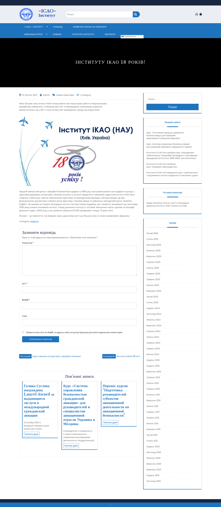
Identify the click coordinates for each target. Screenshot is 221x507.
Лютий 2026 (152, 233)
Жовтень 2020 (153, 458)
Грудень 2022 (153, 365)
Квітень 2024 (152, 354)
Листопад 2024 (153, 313)
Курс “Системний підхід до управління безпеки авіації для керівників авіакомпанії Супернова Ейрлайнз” (165, 135)
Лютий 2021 (151, 434)
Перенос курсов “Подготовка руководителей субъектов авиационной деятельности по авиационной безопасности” (116, 401)
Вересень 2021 (153, 400)
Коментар (28, 242)
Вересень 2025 (153, 256)
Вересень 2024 (153, 325)
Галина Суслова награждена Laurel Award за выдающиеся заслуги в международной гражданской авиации (39, 401)
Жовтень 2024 (153, 319)
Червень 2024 (153, 342)
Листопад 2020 (153, 452)
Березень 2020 (153, 469)
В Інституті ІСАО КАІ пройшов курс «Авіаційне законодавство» (161, 165)
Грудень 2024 (153, 308)
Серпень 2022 (153, 377)
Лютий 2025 (152, 296)
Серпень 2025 (153, 262)
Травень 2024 (153, 348)
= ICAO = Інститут (33, 26)
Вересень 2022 (153, 371)
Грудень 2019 (152, 475)
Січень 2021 (152, 440)
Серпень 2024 (153, 331)
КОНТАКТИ (110, 34)
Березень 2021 (153, 429)
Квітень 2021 (152, 423)
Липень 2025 (152, 267)
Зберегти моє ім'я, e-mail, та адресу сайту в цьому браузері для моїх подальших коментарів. (74, 332)
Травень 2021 (152, 417)
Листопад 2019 (153, 481)
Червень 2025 (153, 273)
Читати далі (32, 434)
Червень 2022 (153, 388)
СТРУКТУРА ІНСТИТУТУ (83, 34)
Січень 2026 (152, 239)
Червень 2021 (153, 411)
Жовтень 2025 (153, 250)
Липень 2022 (152, 383)
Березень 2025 (153, 290)
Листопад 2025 (153, 244)
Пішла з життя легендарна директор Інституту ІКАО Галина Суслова (167, 204)
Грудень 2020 (153, 446)
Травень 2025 (153, 279)
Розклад (57, 26)
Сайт (24, 316)
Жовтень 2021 (153, 394)
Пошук (136, 14)
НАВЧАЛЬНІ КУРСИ (33, 34)
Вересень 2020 (153, 463)
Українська (128, 37)
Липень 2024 (152, 337)
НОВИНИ (57, 34)
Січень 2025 (152, 302)
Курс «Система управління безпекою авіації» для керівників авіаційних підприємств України (169, 145)
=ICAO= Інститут (47, 13)
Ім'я (25, 283)
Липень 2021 (152, 406)
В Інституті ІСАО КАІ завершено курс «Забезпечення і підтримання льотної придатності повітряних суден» (172, 174)
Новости (34, 221)
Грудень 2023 (153, 360)
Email (26, 299)
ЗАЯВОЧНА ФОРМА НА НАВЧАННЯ (89, 26)
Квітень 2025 (152, 285)
